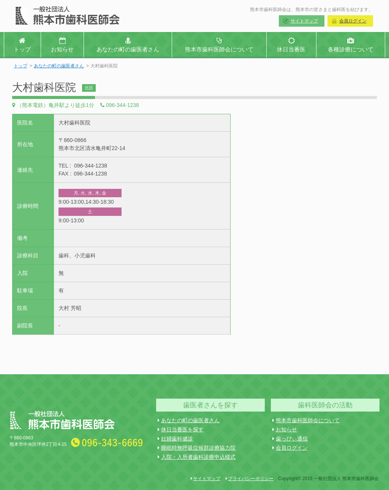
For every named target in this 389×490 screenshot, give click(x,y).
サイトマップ (304, 21)
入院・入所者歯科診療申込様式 (197, 457)
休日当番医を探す (181, 429)
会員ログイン (353, 21)
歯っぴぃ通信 (290, 439)
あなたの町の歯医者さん (59, 66)
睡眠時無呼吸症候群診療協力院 (197, 448)
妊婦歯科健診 (175, 439)
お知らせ (284, 429)
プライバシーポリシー (250, 478)
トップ (20, 66)
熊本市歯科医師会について (306, 420)
